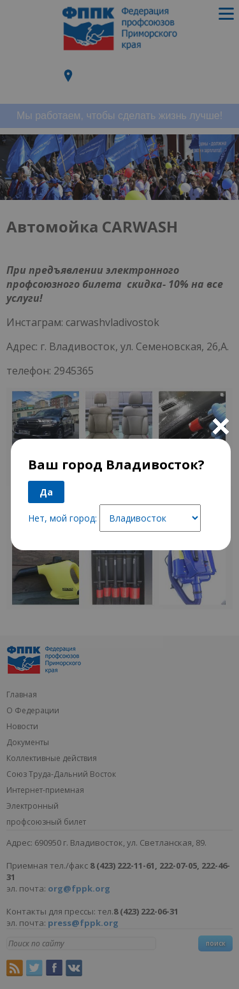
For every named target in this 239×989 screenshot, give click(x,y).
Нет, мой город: (62, 518)
